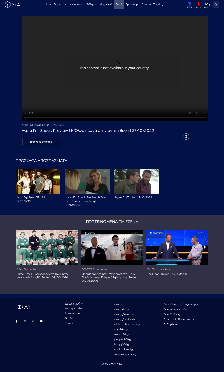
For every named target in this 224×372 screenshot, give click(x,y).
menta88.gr (121, 334)
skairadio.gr (121, 309)
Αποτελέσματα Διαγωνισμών (181, 304)
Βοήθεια (70, 318)
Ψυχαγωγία (106, 4)
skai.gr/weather (124, 314)
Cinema (146, 4)
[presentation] (18, 247)
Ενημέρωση (60, 4)
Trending (158, 4)
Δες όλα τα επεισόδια (41, 142)
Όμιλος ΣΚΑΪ (73, 304)
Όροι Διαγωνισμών (175, 309)
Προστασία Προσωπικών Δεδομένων (179, 322)
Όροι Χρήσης (172, 314)
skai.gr (118, 304)
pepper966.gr (123, 339)
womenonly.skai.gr (126, 354)
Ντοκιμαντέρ (77, 4)
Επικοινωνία (72, 313)
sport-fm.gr (121, 329)
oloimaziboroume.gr (127, 324)
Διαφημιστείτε (73, 308)
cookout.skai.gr (124, 349)
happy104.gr (122, 344)
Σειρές (119, 4)
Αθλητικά (92, 4)
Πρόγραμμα (132, 4)
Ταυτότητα (71, 323)
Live (48, 4)
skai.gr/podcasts (124, 319)
